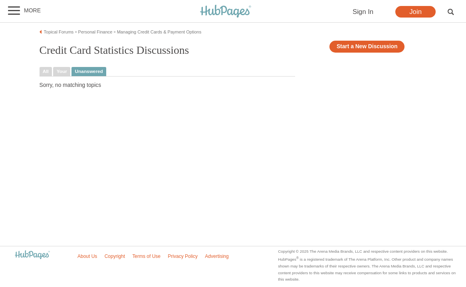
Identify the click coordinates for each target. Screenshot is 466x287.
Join (415, 12)
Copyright (115, 256)
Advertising (216, 256)
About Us (87, 256)
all (46, 71)
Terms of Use (146, 256)
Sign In (363, 12)
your (62, 71)
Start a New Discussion (367, 46)
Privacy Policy (183, 256)
